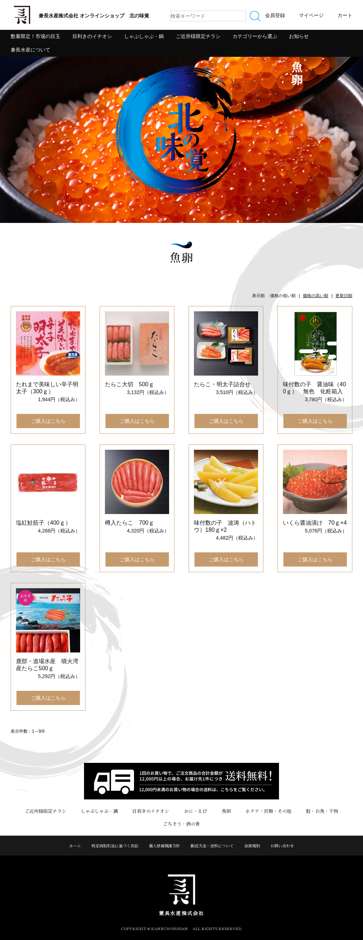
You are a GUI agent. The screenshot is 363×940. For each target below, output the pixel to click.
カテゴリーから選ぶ (255, 36)
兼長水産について (30, 50)
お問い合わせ (282, 846)
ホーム (75, 846)
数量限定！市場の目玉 (35, 36)
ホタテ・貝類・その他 (268, 811)
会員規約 (252, 846)
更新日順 (343, 295)
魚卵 (225, 811)
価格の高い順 (315, 295)
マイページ (311, 15)
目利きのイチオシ (92, 36)
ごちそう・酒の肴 (181, 824)
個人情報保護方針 (164, 846)
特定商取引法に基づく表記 (114, 846)
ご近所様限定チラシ (198, 36)
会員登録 (275, 15)
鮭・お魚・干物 (321, 811)
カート (344, 15)
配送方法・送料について (212, 846)
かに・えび (195, 811)
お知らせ (299, 36)
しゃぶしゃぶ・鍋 (144, 36)
